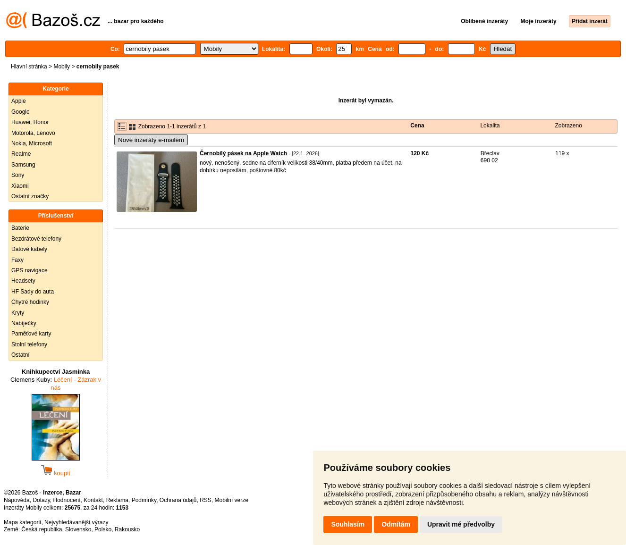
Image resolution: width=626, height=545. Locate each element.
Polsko (102, 529)
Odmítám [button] (395, 524)
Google (20, 112)
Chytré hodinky (30, 302)
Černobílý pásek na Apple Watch (243, 153)
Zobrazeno (568, 125)
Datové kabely (29, 249)
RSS (205, 500)
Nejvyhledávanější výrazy (76, 522)
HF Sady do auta (32, 291)
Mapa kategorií (22, 522)
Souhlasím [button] (347, 524)
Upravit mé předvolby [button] (461, 524)
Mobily (61, 66)
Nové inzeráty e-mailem (151, 139)
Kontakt (93, 500)
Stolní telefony (29, 344)
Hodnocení (67, 500)
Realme (21, 154)
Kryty (17, 313)
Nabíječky (23, 323)
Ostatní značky (30, 196)
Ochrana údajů (178, 500)
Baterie (20, 228)
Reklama (117, 500)
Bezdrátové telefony (36, 238)
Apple (18, 101)
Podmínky (144, 500)
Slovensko (78, 529)
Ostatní (20, 355)
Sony (17, 175)
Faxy (17, 260)
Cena (417, 125)
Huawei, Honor (30, 122)
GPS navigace (29, 270)
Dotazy (41, 500)
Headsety (23, 280)
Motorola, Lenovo (33, 133)
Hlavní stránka (29, 66)
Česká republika (41, 529)
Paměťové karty (31, 333)
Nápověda (17, 500)
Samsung (23, 164)
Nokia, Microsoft (31, 143)
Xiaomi (20, 186)
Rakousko (127, 529)
